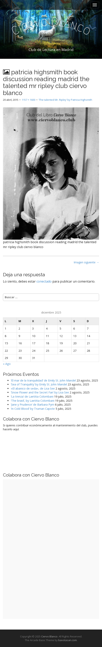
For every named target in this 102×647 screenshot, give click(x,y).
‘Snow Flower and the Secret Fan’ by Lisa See (40, 392)
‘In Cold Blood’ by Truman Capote (33, 408)
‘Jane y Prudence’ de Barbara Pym (32, 404)
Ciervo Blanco (49, 636)
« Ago (7, 364)
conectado (44, 281)
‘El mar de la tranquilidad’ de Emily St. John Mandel (43, 380)
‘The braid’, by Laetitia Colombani (32, 400)
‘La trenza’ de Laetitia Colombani (32, 396)
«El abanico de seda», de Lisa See (33, 388)
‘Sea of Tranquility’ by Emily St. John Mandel (39, 384)
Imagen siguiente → (86, 262)
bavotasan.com (67, 640)
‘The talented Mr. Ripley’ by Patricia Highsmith (65, 99)
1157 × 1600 (28, 99)
